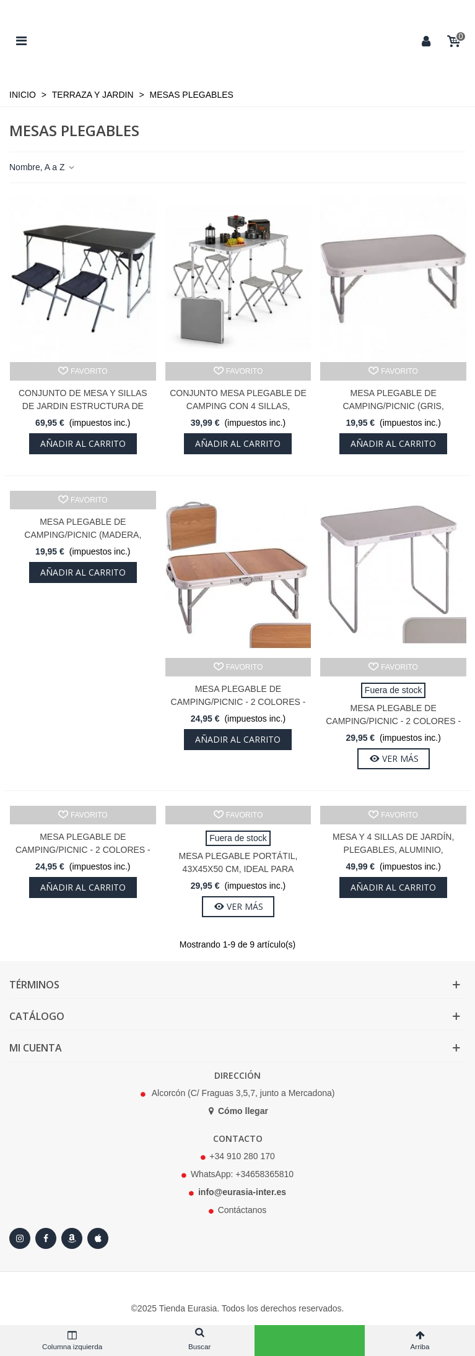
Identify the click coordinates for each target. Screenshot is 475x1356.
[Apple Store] (97, 1238)
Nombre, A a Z (42, 167)
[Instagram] (19, 1238)
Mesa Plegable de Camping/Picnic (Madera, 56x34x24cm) (82, 535)
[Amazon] (71, 1238)
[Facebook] (45, 1238)
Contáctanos (242, 1210)
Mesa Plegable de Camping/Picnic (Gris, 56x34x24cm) (392, 406)
